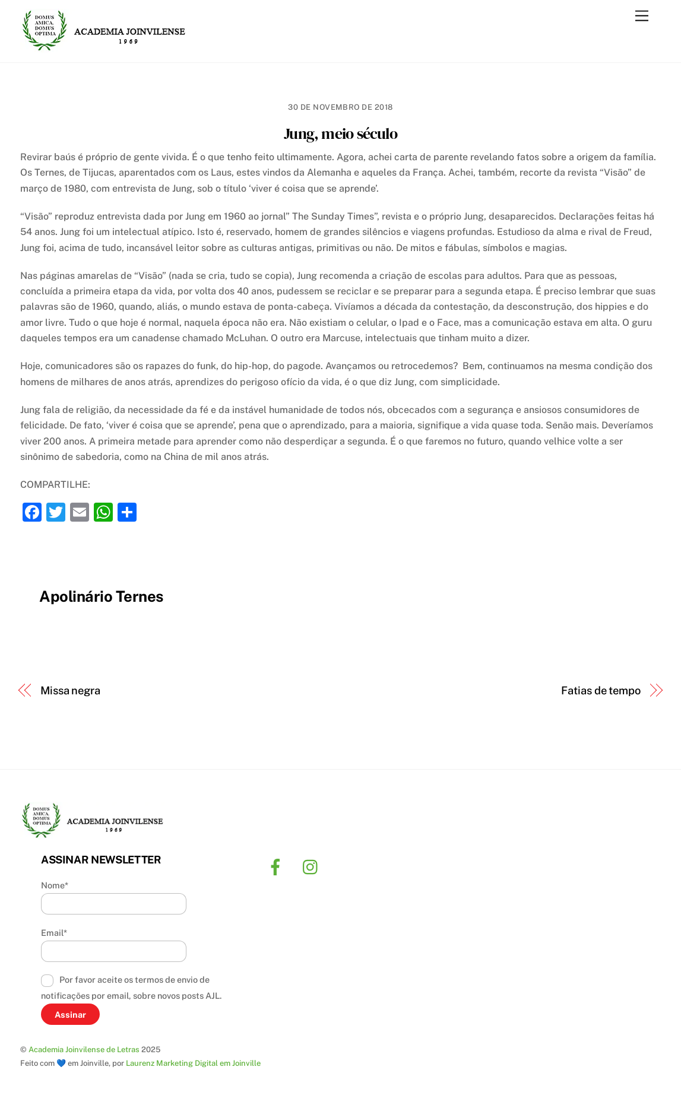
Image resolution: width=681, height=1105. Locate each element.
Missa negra (70, 690)
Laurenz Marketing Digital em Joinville (193, 1063)
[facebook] (277, 866)
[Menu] (642, 16)
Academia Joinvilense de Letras (84, 1049)
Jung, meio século (340, 133)
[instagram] (313, 866)
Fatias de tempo (601, 690)
